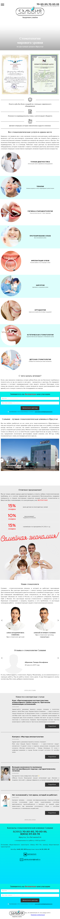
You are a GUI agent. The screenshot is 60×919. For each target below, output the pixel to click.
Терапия (40, 186)
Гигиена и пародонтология (40, 211)
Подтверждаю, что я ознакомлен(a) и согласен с (30, 412)
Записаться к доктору (30, 408)
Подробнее (52, 726)
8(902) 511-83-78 (30, 834)
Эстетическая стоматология (40, 335)
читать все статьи (30, 819)
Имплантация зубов (40, 261)
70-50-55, (41, 832)
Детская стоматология (40, 359)
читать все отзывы (30, 690)
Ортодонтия (40, 310)
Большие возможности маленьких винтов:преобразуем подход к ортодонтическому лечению (33, 769)
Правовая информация (38, 914)
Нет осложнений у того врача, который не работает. (35, 795)
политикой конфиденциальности (43, 411)
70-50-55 (53, 4)
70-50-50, (42, 4)
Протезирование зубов (40, 236)
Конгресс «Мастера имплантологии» (28, 737)
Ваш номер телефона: (7, 895)
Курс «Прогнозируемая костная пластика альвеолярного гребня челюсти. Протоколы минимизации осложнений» (31, 702)
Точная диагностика (40, 162)
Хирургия (40, 285)
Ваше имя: (4, 398)
